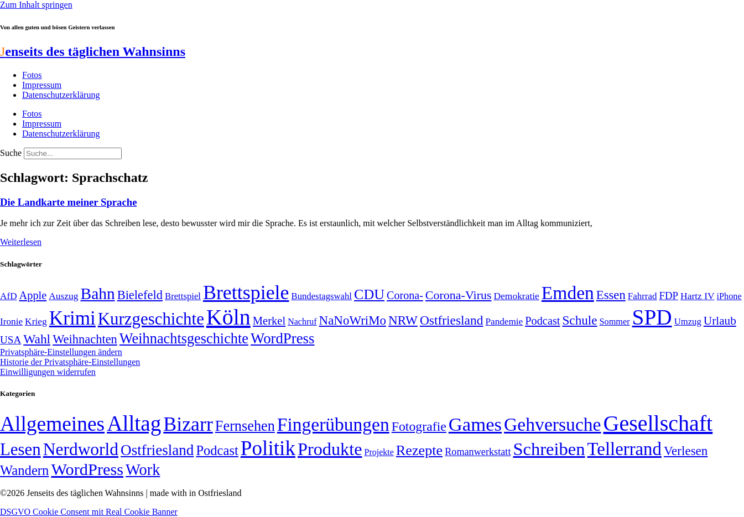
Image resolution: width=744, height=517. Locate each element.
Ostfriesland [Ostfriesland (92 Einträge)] (451, 320)
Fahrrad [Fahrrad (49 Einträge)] (642, 296)
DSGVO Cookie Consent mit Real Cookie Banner (89, 511)
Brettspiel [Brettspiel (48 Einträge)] (183, 296)
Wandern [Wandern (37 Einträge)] (24, 470)
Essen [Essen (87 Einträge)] (611, 295)
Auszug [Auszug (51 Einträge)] (63, 295)
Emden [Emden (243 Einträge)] (568, 293)
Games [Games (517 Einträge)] (475, 424)
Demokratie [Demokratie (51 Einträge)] (516, 295)
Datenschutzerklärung (61, 95)
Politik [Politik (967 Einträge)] (268, 448)
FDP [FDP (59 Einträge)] (668, 295)
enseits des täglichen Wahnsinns (92, 51)
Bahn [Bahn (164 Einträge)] (98, 293)
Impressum (41, 85)
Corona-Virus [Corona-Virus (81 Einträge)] (458, 295)
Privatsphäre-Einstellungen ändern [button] (61, 352)
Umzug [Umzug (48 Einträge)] (687, 321)
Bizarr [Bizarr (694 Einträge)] (188, 424)
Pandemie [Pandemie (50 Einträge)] (504, 321)
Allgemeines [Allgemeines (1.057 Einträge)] (52, 423)
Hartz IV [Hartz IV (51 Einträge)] (697, 295)
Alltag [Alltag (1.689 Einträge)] (134, 423)
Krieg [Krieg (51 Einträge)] (36, 321)
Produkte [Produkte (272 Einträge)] (330, 449)
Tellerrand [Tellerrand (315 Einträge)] (624, 449)
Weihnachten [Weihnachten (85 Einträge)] (85, 339)
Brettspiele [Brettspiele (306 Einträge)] (246, 292)
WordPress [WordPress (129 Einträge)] (282, 338)
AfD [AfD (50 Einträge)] (8, 296)
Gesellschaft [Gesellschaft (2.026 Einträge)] (658, 423)
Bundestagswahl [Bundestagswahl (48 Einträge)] (322, 296)
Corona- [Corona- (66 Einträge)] (405, 295)
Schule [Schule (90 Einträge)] (579, 320)
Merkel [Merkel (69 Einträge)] (269, 321)
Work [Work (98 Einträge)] (143, 469)
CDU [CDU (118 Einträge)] (369, 294)
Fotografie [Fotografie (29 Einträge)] (419, 426)
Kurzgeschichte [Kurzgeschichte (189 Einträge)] (151, 318)
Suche (11, 153)
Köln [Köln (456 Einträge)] (228, 317)
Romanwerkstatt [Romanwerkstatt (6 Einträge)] (478, 451)
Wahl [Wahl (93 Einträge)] (36, 339)
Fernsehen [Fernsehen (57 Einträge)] (245, 426)
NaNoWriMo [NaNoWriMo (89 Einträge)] (352, 320)
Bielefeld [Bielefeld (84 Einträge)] (140, 295)
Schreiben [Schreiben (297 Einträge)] (549, 449)
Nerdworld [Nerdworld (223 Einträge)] (80, 449)
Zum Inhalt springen (36, 4)
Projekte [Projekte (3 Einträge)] (379, 452)
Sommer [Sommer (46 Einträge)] (615, 322)
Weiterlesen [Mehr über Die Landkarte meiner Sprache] (20, 242)
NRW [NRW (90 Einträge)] (403, 320)
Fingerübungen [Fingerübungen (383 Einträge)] (333, 424)
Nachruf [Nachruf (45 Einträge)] (302, 321)
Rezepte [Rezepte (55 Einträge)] (419, 450)
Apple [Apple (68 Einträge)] (33, 295)
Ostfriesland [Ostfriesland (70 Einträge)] (157, 450)
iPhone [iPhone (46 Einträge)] (729, 296)
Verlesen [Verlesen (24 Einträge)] (685, 450)
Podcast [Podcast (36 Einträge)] (217, 450)
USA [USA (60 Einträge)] (10, 340)
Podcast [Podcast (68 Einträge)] (542, 321)
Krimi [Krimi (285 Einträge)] (72, 318)
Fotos (32, 75)
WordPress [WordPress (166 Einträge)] (87, 469)
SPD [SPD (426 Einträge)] (652, 317)
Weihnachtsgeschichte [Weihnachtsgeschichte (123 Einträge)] (183, 339)
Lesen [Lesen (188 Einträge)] (20, 449)
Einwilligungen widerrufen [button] (48, 372)
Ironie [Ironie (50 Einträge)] (11, 321)
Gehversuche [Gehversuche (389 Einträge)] (552, 424)
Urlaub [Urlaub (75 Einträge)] (720, 320)
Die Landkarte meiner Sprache (68, 202)
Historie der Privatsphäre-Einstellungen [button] (70, 362)
